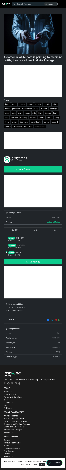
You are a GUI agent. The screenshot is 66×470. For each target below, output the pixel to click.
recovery (23, 118)
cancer (27, 113)
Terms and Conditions (13, 397)
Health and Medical (53, 222)
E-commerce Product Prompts (17, 424)
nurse (14, 104)
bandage (53, 109)
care (6, 118)
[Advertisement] (33, 81)
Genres (7, 440)
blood (7, 113)
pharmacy (16, 109)
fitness (41, 118)
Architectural (9, 451)
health (55, 113)
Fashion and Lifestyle (13, 429)
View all (7, 432)
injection (44, 109)
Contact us (8, 402)
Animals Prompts (11, 416)
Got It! (42, 465)
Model (33, 217)
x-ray (36, 109)
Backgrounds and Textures (15, 421)
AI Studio (8, 408)
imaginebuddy (40, 126)
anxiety (14, 122)
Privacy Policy (10, 394)
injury (40, 113)
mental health (36, 122)
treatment (14, 118)
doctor (7, 104)
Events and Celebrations (14, 427)
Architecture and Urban (14, 418)
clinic (55, 104)
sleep (57, 118)
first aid (46, 122)
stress (7, 122)
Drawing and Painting (13, 448)
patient (30, 104)
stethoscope (27, 109)
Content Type (33, 356)
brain (20, 113)
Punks (6, 445)
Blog (6, 400)
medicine (47, 104)
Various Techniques (12, 443)
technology (17, 126)
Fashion (7, 454)
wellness (33, 118)
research (55, 122)
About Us (8, 391)
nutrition (49, 118)
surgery (38, 104)
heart (14, 113)
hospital (22, 104)
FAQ (5, 405)
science (8, 126)
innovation (28, 126)
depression (24, 122)
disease (48, 113)
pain (34, 113)
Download (33, 261)
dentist (7, 109)
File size (33, 352)
